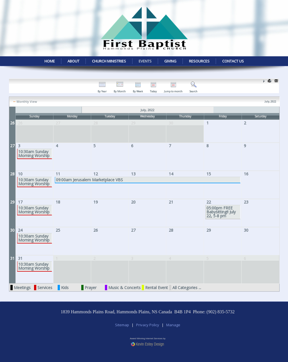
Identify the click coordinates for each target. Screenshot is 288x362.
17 (20, 202)
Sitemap (122, 324)
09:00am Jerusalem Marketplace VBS (89, 180)
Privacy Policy (147, 324)
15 (208, 173)
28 (12, 173)
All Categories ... (186, 287)
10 (20, 173)
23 (246, 202)
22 (208, 202)
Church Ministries (109, 61)
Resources (199, 61)
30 (12, 230)
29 (12, 202)
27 (12, 145)
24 (20, 230)
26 (12, 123)
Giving (170, 61)
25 (58, 230)
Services (44, 287)
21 (171, 202)
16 (246, 173)
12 (95, 173)
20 (133, 202)
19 (95, 202)
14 (171, 173)
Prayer (90, 287)
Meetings (22, 287)
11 (58, 173)
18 (58, 202)
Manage (173, 324)
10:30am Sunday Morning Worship (34, 154)
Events (145, 61)
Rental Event (156, 287)
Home (49, 61)
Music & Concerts (124, 287)
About (73, 61)
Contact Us (233, 61)
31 (12, 258)
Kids (65, 287)
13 (133, 173)
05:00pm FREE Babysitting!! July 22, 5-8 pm (221, 212)
